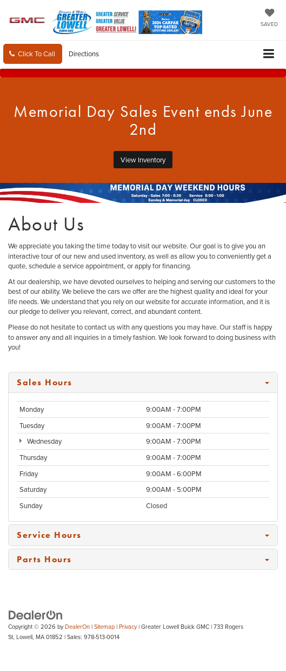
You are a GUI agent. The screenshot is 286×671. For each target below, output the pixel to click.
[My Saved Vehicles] (269, 18)
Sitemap (104, 626)
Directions (84, 53)
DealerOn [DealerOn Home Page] (77, 626)
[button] (32, 54)
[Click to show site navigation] (269, 54)
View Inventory (143, 160)
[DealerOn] (35, 615)
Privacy (128, 626)
